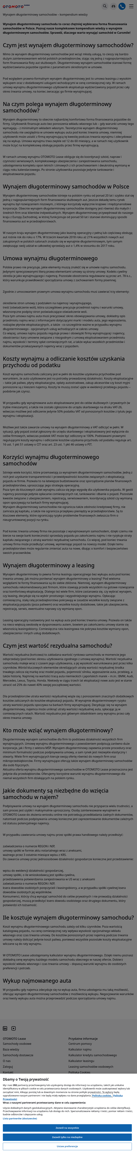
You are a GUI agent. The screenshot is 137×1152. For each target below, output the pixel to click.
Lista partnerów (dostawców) (20, 1118)
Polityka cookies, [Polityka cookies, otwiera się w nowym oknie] (102, 1095)
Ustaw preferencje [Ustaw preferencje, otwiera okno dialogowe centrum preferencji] (67, 1146)
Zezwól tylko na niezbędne (67, 1137)
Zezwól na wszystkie (67, 1127)
